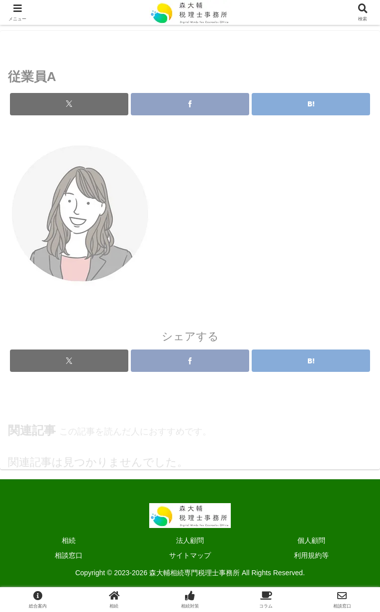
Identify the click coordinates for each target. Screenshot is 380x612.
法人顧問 (190, 540)
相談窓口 (69, 555)
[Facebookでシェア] (190, 112)
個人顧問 (311, 540)
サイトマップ (190, 555)
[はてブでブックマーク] (311, 112)
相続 (69, 540)
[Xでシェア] (69, 112)
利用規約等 (311, 555)
